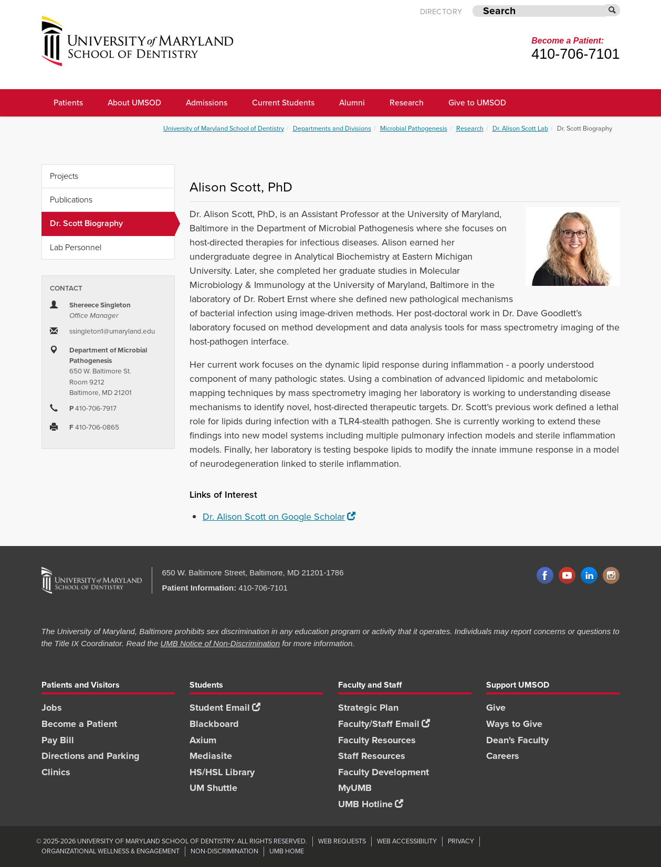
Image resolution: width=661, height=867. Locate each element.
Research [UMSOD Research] (407, 103)
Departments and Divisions (332, 128)
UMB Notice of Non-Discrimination (220, 643)
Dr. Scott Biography (112, 224)
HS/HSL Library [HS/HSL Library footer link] (222, 772)
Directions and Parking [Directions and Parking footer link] (90, 756)
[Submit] (612, 10)
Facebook (545, 576)
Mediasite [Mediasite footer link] (211, 756)
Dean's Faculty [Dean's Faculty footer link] (517, 740)
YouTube (567, 576)
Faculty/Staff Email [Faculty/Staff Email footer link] (384, 724)
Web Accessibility (407, 841)
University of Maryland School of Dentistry (223, 128)
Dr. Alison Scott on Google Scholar (279, 516)
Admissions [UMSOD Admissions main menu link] (206, 103)
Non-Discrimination (224, 851)
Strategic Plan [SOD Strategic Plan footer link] (368, 707)
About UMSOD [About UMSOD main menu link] (134, 103)
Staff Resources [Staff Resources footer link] (371, 756)
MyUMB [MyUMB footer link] (355, 788)
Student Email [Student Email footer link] (225, 707)
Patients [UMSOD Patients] (68, 103)
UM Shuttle (213, 788)
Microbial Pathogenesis (413, 128)
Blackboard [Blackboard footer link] (214, 724)
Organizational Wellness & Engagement (110, 851)
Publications (71, 200)
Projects (64, 176)
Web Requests (342, 841)
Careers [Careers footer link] (502, 756)
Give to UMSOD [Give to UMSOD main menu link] (477, 103)
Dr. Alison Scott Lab (520, 128)
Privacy (461, 841)
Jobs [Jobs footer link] (51, 707)
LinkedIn (589, 576)
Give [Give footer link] (496, 707)
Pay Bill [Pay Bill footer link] (57, 740)
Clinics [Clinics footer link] (55, 772)
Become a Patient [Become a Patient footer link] (79, 724)
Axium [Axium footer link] (203, 740)
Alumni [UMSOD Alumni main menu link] (352, 103)
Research (470, 128)
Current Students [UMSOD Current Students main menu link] (283, 103)
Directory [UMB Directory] (441, 11)
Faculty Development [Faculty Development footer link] (383, 772)
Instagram (611, 576)
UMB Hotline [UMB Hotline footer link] (370, 804)
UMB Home (286, 851)
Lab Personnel (75, 247)
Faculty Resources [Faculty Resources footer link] (377, 740)
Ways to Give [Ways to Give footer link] (514, 724)
